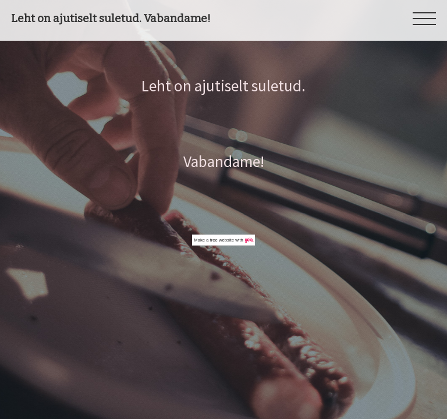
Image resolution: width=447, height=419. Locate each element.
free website (222, 240)
